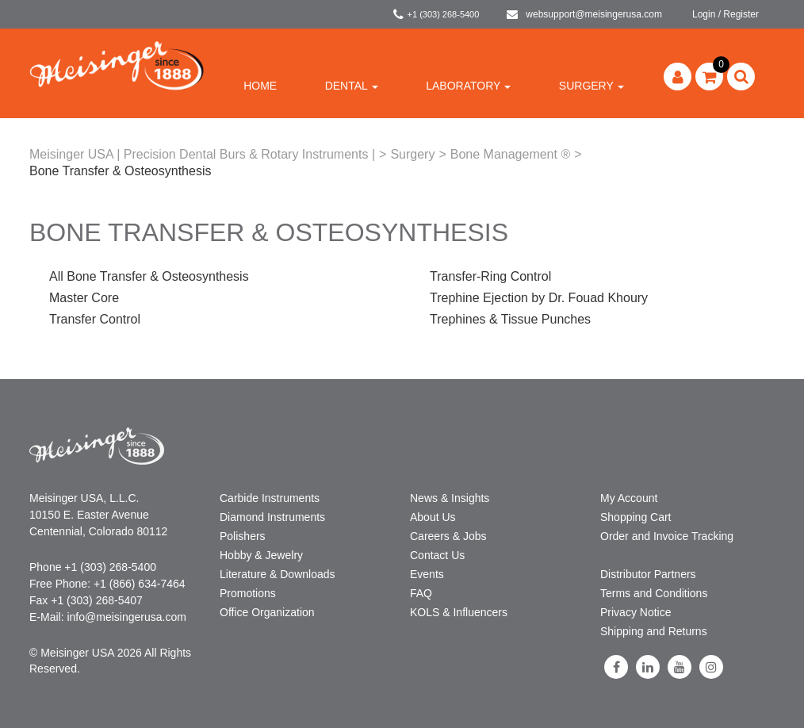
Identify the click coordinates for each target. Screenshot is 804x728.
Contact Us (437, 555)
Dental (351, 85)
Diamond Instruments (272, 517)
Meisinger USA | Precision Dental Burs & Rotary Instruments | (202, 154)
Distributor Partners (648, 574)
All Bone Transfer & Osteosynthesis (149, 276)
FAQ (421, 593)
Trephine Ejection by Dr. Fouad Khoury (539, 298)
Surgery (591, 85)
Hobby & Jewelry (261, 555)
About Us (433, 517)
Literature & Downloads (277, 574)
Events (427, 574)
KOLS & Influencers (458, 612)
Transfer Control (94, 319)
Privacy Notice (635, 612)
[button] (709, 76)
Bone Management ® (510, 154)
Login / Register (725, 14)
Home (260, 85)
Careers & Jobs (448, 536)
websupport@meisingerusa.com (584, 14)
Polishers (243, 536)
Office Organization (267, 612)
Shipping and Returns (653, 631)
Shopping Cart (636, 517)
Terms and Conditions (653, 593)
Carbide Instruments (270, 498)
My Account (628, 498)
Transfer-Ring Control (490, 276)
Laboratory (468, 85)
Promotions (248, 593)
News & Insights (449, 498)
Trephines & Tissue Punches (510, 319)
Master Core (84, 298)
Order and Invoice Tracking (666, 536)
